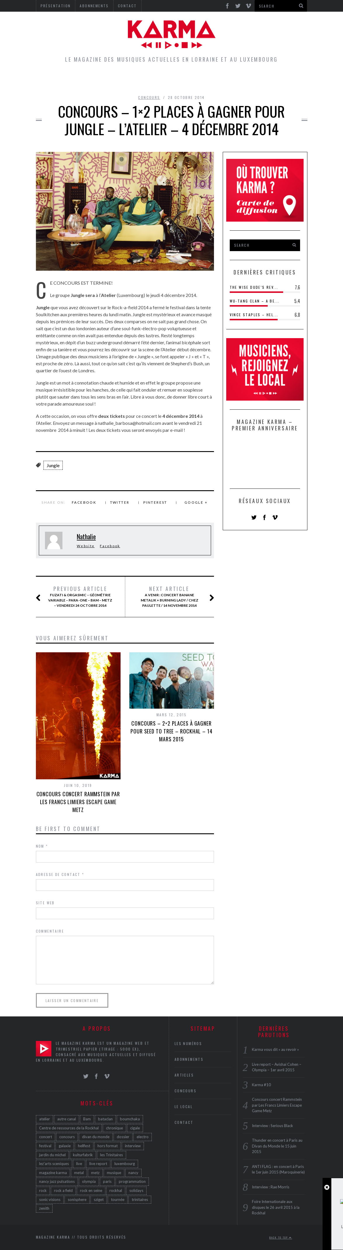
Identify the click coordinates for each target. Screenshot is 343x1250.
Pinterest (155, 502)
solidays (136, 1190)
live (79, 1163)
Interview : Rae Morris (270, 1187)
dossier (123, 1136)
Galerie (260, 80)
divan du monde (95, 1136)
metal (79, 1172)
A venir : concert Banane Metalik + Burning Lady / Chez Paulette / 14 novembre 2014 (171, 596)
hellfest (84, 1145)
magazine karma (53, 1172)
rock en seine (91, 1190)
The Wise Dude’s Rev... (254, 287)
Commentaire (50, 931)
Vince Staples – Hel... (254, 314)
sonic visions (49, 1199)
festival (45, 1145)
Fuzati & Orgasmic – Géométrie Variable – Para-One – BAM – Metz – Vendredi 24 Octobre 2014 (80, 596)
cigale (135, 1128)
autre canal (66, 1119)
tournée (117, 1199)
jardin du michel (52, 1154)
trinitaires (140, 1199)
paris (107, 1181)
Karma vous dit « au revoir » (275, 1049)
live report (98, 1163)
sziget (99, 1199)
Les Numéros (221, 80)
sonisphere (77, 1199)
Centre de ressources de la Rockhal (69, 1128)
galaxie (65, 1145)
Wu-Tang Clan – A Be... (255, 300)
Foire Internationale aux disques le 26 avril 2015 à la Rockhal (276, 1207)
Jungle (53, 465)
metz (95, 1172)
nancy (133, 1172)
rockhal (115, 1190)
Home (80, 80)
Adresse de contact (60, 874)
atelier (44, 1119)
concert (45, 1136)
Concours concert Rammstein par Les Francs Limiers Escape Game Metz (78, 801)
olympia (89, 1181)
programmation (132, 1181)
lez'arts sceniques (54, 1163)
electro (143, 1136)
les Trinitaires (111, 1154)
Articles (109, 80)
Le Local (144, 80)
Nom (42, 846)
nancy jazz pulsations (57, 1181)
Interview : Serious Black (272, 1125)
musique (114, 1172)
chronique (114, 1128)
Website (86, 546)
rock (43, 1190)
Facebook (84, 502)
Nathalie (86, 536)
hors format (107, 1145)
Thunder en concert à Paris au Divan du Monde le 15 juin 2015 (277, 1146)
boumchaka (130, 1119)
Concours (179, 80)
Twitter (120, 502)
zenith (44, 1208)
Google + (196, 502)
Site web (45, 902)
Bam (87, 1119)
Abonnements (189, 1059)
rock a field (63, 1190)
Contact (184, 1122)
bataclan (105, 1119)
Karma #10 (261, 1084)
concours (67, 1136)
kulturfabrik (83, 1154)
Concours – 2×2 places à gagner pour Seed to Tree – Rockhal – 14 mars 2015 (171, 731)
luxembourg (124, 1163)
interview (133, 1145)
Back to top (280, 1237)
